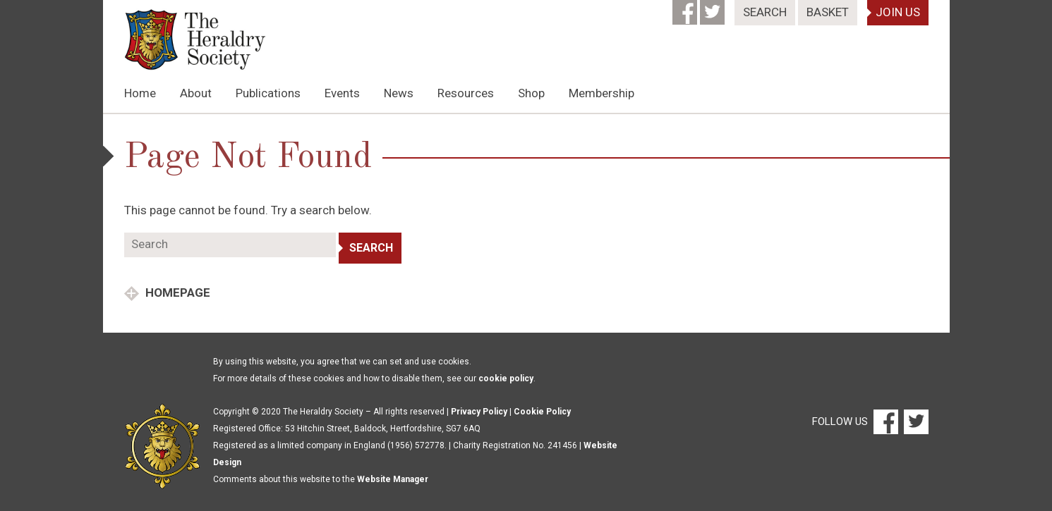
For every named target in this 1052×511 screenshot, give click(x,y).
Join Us (898, 12)
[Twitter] (713, 8)
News (398, 93)
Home (140, 93)
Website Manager (392, 479)
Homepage (176, 292)
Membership (601, 93)
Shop (531, 93)
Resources (465, 93)
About (196, 93)
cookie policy (505, 378)
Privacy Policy (479, 412)
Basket (827, 12)
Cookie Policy (542, 412)
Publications (268, 93)
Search (765, 12)
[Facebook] (686, 8)
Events (342, 93)
